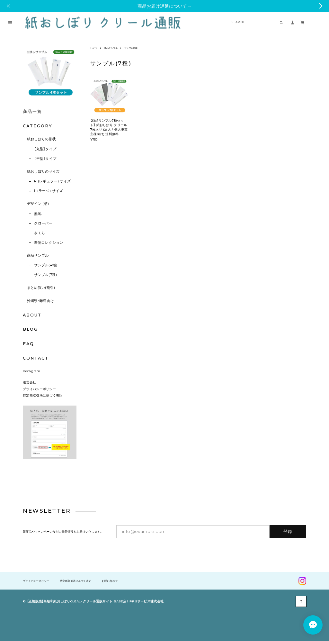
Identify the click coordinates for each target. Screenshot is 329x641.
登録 (288, 531)
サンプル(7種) (45, 275)
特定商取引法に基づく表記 (43, 395)
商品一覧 (32, 111)
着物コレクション (48, 243)
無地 (37, 214)
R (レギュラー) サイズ (52, 181)
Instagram (31, 371)
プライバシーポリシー (39, 389)
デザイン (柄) (38, 204)
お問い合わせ (110, 581)
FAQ (28, 344)
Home (93, 48)
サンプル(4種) (46, 265)
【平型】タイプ (45, 159)
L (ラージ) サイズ (48, 191)
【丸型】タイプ (45, 149)
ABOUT (32, 315)
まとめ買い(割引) (41, 288)
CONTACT (35, 358)
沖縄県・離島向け (40, 301)
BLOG (30, 329)
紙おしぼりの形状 (41, 139)
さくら (39, 233)
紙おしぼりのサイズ (43, 171)
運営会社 (29, 382)
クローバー (43, 223)
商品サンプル (38, 255)
